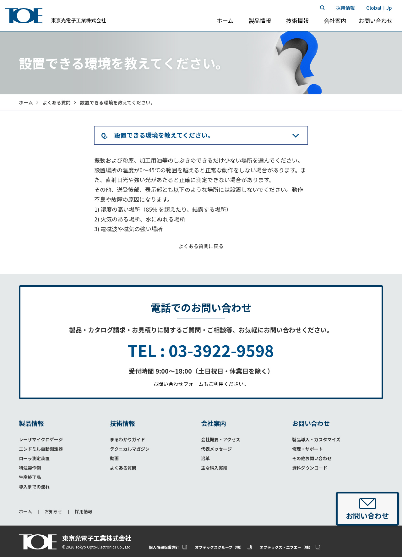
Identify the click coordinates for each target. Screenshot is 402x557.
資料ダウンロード (309, 468)
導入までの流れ (34, 486)
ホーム (25, 511)
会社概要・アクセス (220, 439)
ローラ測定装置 (34, 458)
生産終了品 (30, 477)
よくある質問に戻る (201, 246)
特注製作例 (30, 468)
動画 (114, 458)
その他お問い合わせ (312, 458)
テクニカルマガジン (129, 449)
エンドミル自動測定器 (41, 449)
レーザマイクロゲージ (41, 439)
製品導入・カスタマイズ (316, 439)
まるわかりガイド (127, 439)
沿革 (205, 458)
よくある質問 (123, 468)
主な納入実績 (214, 468)
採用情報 (83, 511)
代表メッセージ (216, 449)
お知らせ (53, 511)
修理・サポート (307, 449)
